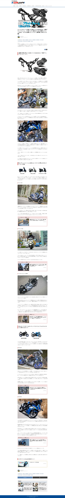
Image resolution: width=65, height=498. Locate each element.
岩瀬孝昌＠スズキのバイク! (24, 37)
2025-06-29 (21, 36)
